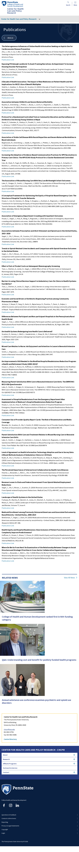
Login (3, 833)
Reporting (5, 822)
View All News (69, 577)
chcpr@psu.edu (9, 729)
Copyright (5, 829)
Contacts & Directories (9, 818)
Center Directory (10, 739)
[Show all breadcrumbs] (9, 38)
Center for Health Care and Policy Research (19, 19)
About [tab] (39, 755)
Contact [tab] (39, 772)
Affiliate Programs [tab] (39, 764)
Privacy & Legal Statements (10, 826)
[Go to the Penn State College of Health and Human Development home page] (12, 4)
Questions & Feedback (9, 815)
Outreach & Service (10, 768)
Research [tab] (39, 759)
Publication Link (8, 60)
